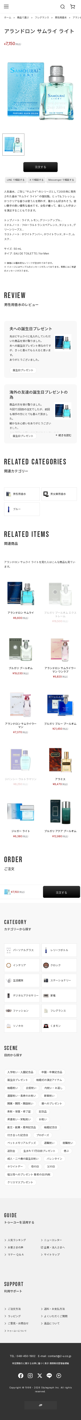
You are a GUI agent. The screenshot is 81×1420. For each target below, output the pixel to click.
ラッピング (14, 1316)
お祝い (43, 1119)
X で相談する (37, 180)
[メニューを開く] (6, 6)
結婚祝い (12, 1088)
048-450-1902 (26, 1356)
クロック (52, 965)
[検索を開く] (63, 6)
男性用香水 (61, 17)
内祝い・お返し (53, 1088)
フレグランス (42, 17)
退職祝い (49, 1143)
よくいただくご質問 (55, 1316)
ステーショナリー (57, 980)
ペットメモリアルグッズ (21, 1143)
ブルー (13, 509)
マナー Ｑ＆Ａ (16, 1254)
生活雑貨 (14, 980)
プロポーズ (42, 1135)
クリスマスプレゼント (20, 1182)
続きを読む (65, 435)
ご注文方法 (14, 1309)
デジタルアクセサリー (22, 995)
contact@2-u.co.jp (59, 1356)
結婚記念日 (50, 1127)
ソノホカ (14, 1026)
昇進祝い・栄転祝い (19, 1119)
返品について (52, 1323)
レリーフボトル (55, 950)
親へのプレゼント (51, 1103)
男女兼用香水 (54, 494)
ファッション (17, 1011)
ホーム (7, 17)
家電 (49, 995)
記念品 (43, 1111)
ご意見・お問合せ (18, 1323)
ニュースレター (53, 1240)
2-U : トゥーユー (40, 6)
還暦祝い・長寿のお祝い (21, 1095)
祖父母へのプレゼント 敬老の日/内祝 (28, 1174)
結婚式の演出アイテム (49, 1080)
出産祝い (31, 1088)
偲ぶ (66, 1151)
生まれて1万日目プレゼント (39, 1151)
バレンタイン (54, 1158)
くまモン (52, 1026)
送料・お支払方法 (54, 1309)
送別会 (11, 1151)
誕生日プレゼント (23, 370)
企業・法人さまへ (54, 1247)
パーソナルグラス (19, 950)
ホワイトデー (15, 1166)
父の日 (51, 1166)
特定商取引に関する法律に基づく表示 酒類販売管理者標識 (40, 1363)
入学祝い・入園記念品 (20, 1072)
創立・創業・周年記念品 (21, 1127)
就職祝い (68, 1143)
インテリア (15, 965)
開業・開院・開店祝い (20, 1103)
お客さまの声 (15, 1247)
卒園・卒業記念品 (51, 1072)
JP (40, 1405)
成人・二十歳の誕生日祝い (22, 1158)
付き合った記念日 (17, 1135)
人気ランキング (17, 1240)
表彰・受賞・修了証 (19, 1111)
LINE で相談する (16, 180)
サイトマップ (52, 1254)
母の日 (35, 1166)
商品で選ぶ (23, 17)
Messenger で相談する (61, 180)
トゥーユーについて (17, 1331)
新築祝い (49, 1095)
